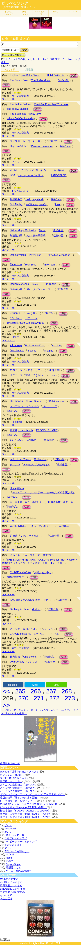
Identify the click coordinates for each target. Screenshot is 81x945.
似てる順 (10, 69)
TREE (55, 634)
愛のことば (29, 629)
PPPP (46, 599)
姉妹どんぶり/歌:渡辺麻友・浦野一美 (52, 502)
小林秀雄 (15, 313)
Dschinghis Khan (19, 609)
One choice (29, 656)
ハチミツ (48, 629)
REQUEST (54, 370)
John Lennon (17, 350)
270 (23, 698)
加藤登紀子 (16, 235)
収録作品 (53, 141)
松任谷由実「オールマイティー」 (18, 801)
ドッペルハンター (21, 191)
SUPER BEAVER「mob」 (14, 778)
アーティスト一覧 (23, 710)
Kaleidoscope (56, 401)
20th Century (17, 661)
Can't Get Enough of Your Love (51, 104)
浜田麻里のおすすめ (11, 885)
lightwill (37, 943)
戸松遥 (13, 535)
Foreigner (16, 422)
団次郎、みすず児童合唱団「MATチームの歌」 (26, 814)
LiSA (12, 175)
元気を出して (32, 370)
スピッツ (15, 629)
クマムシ (15, 464)
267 (51, 691)
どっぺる (8, 13)
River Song (35, 255)
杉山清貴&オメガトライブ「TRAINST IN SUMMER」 (29, 804)
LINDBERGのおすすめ (12, 888)
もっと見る (6, 895)
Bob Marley (16, 204)
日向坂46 (15, 656)
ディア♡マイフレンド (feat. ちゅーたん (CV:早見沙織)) (43, 492)
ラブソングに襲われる (33, 170)
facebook (13, 685)
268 (66, 691)
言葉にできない (34, 375)
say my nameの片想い (30, 175)
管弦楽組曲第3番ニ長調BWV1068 (25, 322)
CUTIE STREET (19, 526)
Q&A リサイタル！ (30, 535)
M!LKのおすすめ (9, 879)
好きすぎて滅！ (13, 845)
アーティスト (40, 13)
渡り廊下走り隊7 (19, 502)
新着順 (29, 69)
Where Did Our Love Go (20, 118)
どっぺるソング (14, 3)
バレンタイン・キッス (37, 289)
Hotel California (55, 75)
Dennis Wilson (18, 255)
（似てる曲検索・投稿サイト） (18, 7)
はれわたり (34, 141)
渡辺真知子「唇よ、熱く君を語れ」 (20, 797)
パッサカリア (50, 406)
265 (20, 691)
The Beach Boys (19, 80)
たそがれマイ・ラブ (15, 838)
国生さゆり (16, 289)
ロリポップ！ (53, 943)
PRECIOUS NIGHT (47, 430)
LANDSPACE (58, 175)
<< (6, 691)
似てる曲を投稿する (13, 55)
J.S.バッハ (16, 318)
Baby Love (35, 114)
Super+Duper (13, 864)
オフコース (16, 375)
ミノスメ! (73, 12)
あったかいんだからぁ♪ (36, 464)
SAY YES (39, 634)
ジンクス (32, 661)
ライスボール (17, 141)
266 (36, 691)
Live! (58, 204)
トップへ (6, 710)
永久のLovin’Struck (20, 459)
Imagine (31, 350)
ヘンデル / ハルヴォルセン (24, 406)
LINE (56, 685)
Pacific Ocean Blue (59, 255)
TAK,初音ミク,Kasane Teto (25, 599)
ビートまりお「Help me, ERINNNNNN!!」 (23, 807)
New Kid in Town (30, 75)
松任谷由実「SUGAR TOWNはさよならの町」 (26, 810)
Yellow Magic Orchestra (23, 230)
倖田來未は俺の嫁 (10, 763)
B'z (11, 439)
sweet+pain (10, 828)
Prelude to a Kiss (34, 345)
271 (39, 698)
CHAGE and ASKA (20, 572)
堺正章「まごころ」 (11, 781)
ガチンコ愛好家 (20, 96)
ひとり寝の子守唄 (35, 235)
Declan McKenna (19, 284)
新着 (24, 13)
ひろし (15, 161)
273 (70, 698)
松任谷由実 (16, 199)
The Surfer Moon (40, 80)
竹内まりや (16, 370)
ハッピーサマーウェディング (20, 841)
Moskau (36, 609)
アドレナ (9, 848)
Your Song (30, 264)
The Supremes (18, 113)
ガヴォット (31, 318)
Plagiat (15, 337)
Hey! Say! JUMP (19, 146)
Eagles (14, 75)
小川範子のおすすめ (11, 882)
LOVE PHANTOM (26, 440)
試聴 (73, 75)
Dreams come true (41, 146)
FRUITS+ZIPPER (14, 835)
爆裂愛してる (13, 867)
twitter (35, 685)
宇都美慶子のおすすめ (12, 892)
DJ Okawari (16, 401)
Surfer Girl (63, 80)
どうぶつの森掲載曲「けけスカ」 (18, 784)
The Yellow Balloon (20, 104)
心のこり (11, 861)
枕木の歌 (48, 555)
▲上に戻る (6, 898)
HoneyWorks (17, 488)
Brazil (35, 284)
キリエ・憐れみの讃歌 (18, 870)
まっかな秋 (29, 313)
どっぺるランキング (47, 710)
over (53, 375)
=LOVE (14, 170)
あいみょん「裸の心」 (12, 775)
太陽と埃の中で (42, 572)
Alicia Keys (16, 345)
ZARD (7, 832)
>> (6, 705)
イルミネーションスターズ (25, 555)
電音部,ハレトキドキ (21, 430)
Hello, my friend (34, 199)
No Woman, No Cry (36, 204)
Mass (42, 230)
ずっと (8, 825)
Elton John (16, 264)
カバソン (56, 12)
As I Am (56, 345)
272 (54, 698)
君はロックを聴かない (16, 851)
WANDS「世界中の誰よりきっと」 (19, 771)
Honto (9, 858)
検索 (24, 50)
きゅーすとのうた (41, 526)
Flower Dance (33, 401)
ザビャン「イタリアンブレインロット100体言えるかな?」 (32, 794)
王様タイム (40, 459)
